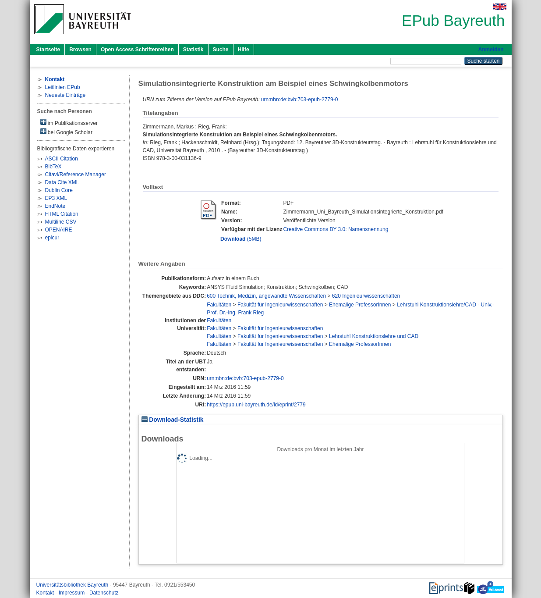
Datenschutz (104, 593)
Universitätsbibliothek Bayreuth (73, 585)
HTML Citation (61, 214)
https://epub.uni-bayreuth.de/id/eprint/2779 (256, 405)
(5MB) (240, 239)
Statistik (193, 49)
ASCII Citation (61, 159)
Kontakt (46, 593)
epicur (52, 238)
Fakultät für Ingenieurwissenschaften (280, 305)
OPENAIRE (58, 230)
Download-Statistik (172, 419)
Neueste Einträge (65, 95)
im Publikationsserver (69, 122)
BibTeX (53, 167)
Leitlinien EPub (62, 87)
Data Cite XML (62, 182)
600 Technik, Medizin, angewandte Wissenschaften (266, 296)
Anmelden (490, 49)
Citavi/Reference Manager (75, 174)
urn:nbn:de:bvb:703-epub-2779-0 (299, 99)
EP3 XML (56, 198)
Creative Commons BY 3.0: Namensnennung (335, 229)
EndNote (55, 206)
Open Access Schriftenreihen (137, 49)
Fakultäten (219, 305)
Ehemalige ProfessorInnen (360, 305)
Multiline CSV (61, 222)
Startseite (48, 49)
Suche (221, 49)
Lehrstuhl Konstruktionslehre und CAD (373, 336)
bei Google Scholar (66, 131)
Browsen (80, 49)
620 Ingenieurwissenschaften (366, 296)
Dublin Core (59, 190)
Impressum (72, 593)
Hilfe (243, 49)
